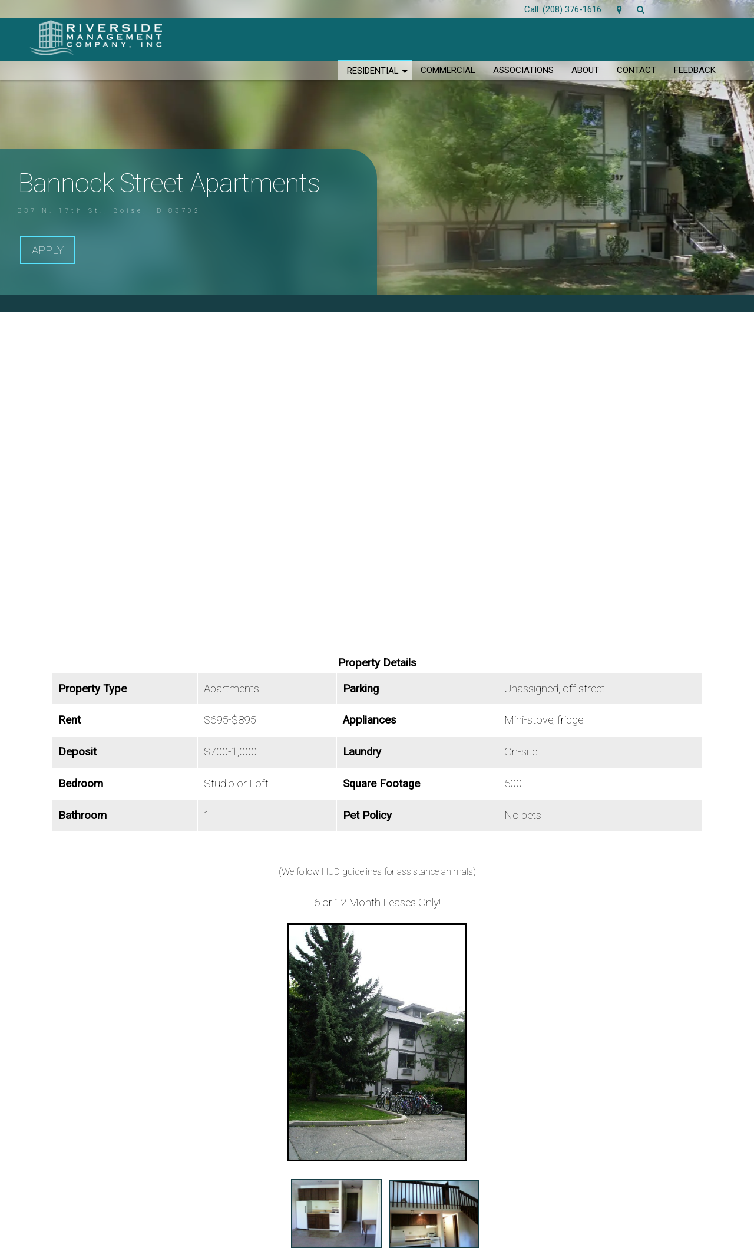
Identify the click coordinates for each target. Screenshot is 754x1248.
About (585, 70)
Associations (523, 70)
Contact (636, 70)
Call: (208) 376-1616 (562, 9)
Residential (373, 70)
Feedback (695, 70)
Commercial (448, 70)
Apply (48, 250)
